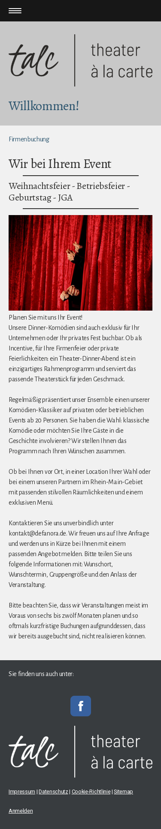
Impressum (22, 791)
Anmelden (21, 811)
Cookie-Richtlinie (91, 791)
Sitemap (123, 791)
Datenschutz (53, 791)
